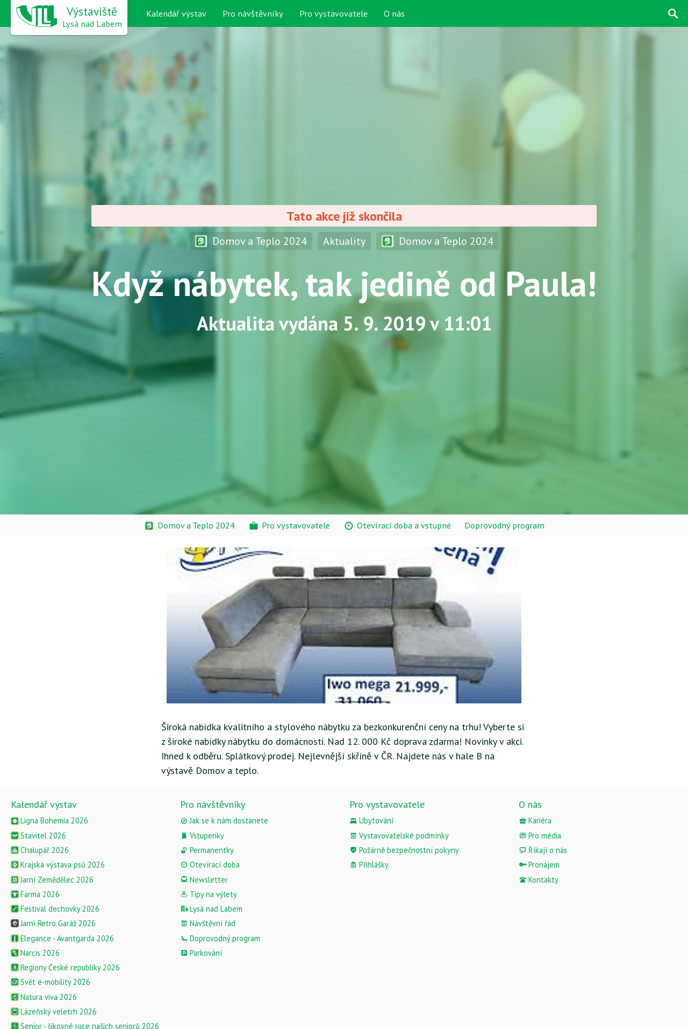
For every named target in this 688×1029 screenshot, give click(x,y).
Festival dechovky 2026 (55, 908)
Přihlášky (369, 864)
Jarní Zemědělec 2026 (52, 879)
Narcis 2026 (35, 952)
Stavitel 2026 (38, 835)
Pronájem (539, 864)
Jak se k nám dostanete (224, 820)
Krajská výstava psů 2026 (58, 864)
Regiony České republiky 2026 (65, 967)
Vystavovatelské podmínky (399, 835)
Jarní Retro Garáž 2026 (53, 923)
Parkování (201, 952)
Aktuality (344, 241)
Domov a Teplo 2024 (251, 241)
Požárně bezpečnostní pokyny (404, 850)
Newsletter (204, 879)
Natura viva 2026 (44, 997)
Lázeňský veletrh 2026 (54, 1011)
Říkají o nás (543, 850)
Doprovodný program (220, 938)
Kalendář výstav (176, 13)
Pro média (540, 835)
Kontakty (538, 879)
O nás (394, 13)
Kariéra (535, 820)
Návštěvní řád (207, 923)
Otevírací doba (210, 864)
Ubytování (371, 820)
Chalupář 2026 (40, 850)
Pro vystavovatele (333, 13)
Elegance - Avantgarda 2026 (62, 938)
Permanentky (207, 850)
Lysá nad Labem (211, 908)
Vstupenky (202, 835)
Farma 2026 (35, 894)
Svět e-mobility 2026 (50, 981)
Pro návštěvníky (253, 13)
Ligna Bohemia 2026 (49, 820)
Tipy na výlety (208, 894)
